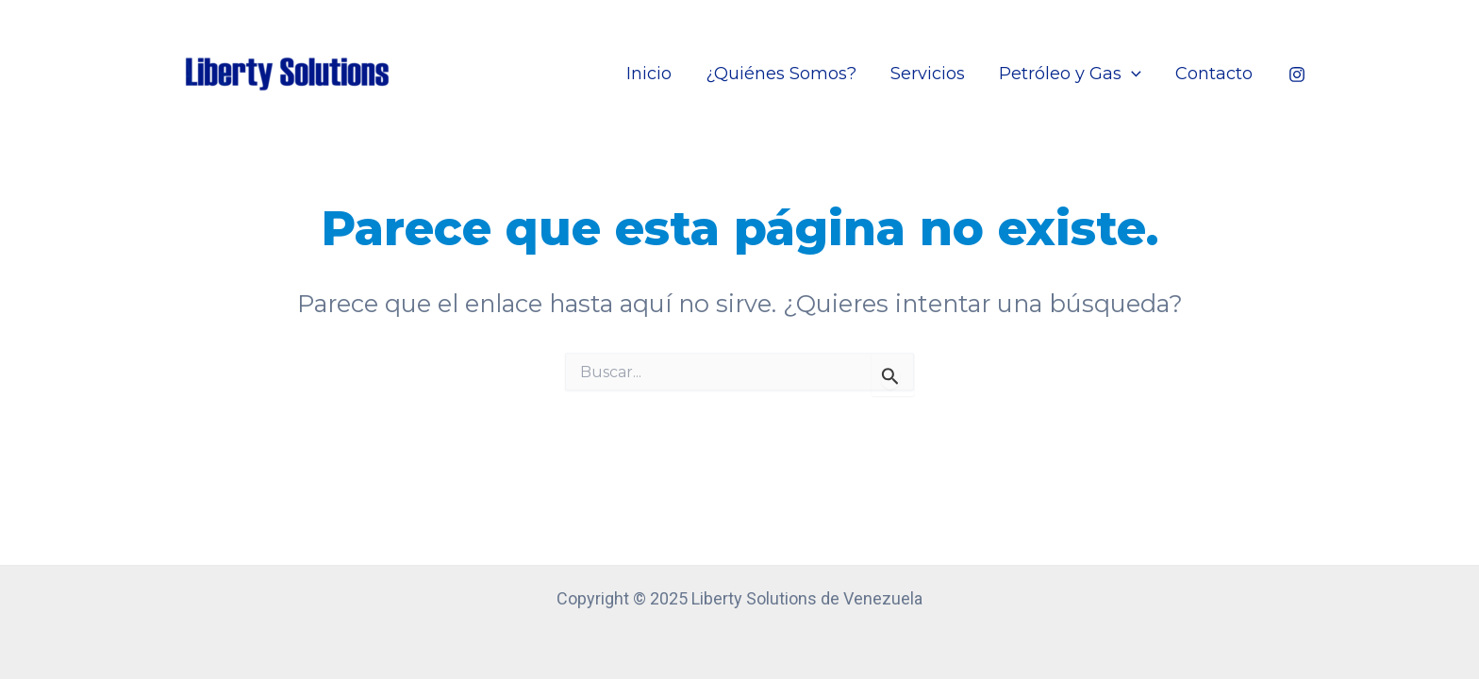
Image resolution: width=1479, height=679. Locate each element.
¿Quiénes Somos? (781, 73)
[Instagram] (1296, 74)
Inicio (649, 73)
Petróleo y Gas (1070, 73)
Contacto (1214, 73)
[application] (1131, 73)
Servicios (927, 73)
